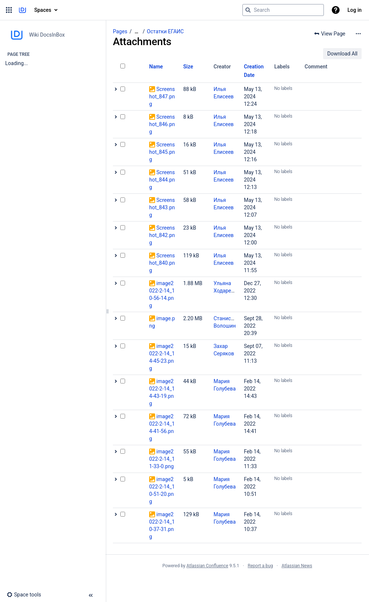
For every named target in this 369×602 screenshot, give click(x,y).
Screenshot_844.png (162, 179)
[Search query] (283, 10)
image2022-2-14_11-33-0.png (162, 459)
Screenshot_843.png (162, 207)
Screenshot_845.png (162, 152)
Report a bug (260, 565)
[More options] (358, 33)
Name (156, 67)
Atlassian (237, 582)
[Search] (248, 10)
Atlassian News (297, 565)
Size (188, 67)
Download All (342, 54)
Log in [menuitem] (355, 10)
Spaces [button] (42, 10)
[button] (9, 10)
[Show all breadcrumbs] (136, 31)
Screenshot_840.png (162, 263)
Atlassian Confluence (207, 565)
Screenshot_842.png (162, 235)
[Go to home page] (22, 10)
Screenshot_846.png (162, 124)
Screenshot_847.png (162, 96)
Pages (120, 31)
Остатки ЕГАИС (165, 31)
